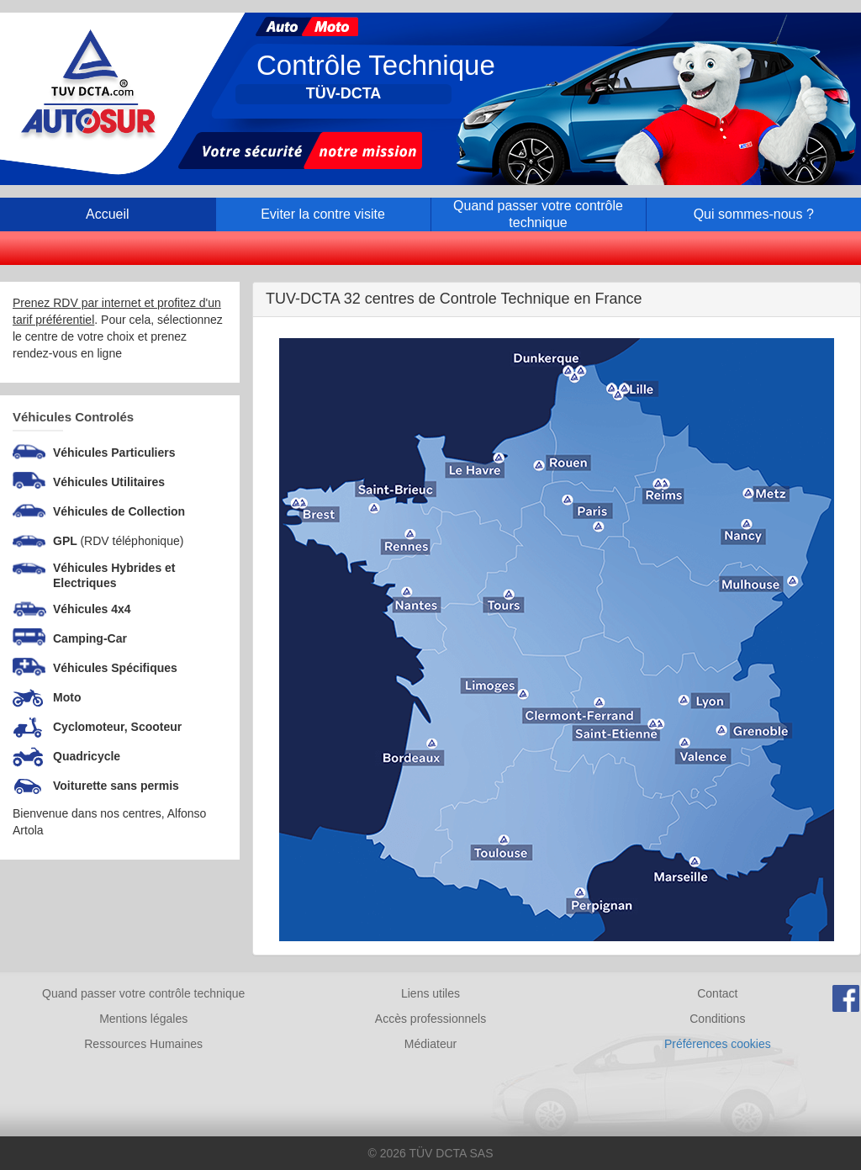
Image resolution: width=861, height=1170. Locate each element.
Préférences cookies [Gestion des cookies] (717, 1044)
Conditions (717, 1018)
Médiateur (430, 1044)
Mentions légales (143, 1018)
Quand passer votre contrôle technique (143, 993)
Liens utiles (430, 993)
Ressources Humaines (143, 1044)
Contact (717, 993)
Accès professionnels (430, 1018)
